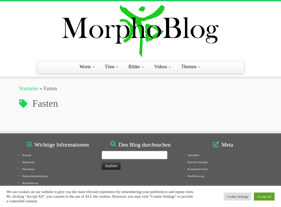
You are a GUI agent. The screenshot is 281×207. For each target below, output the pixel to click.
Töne (111, 66)
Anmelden (193, 155)
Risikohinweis (30, 183)
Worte (87, 66)
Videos (162, 66)
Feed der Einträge (198, 162)
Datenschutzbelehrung (35, 176)
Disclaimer (28, 169)
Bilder (136, 66)
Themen (190, 66)
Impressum (28, 162)
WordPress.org (196, 176)
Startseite (28, 88)
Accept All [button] (264, 196)
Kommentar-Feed (197, 169)
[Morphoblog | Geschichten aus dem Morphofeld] (140, 31)
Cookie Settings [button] (237, 196)
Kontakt (26, 155)
